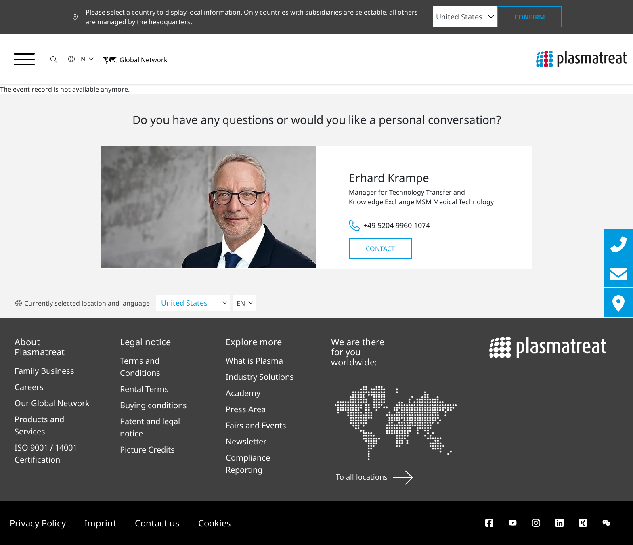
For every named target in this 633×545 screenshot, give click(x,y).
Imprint (101, 523)
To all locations (374, 477)
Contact (380, 248)
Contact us (158, 523)
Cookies (214, 523)
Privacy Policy (39, 523)
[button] (53, 59)
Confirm (529, 17)
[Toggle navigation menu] (24, 59)
